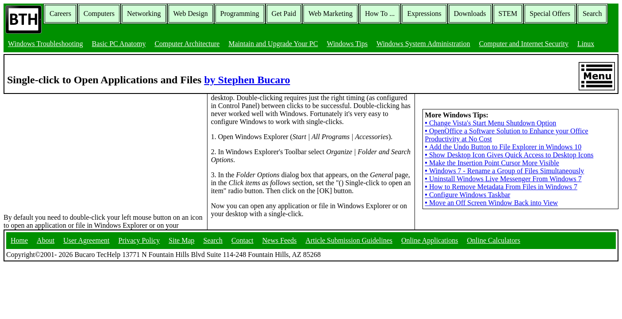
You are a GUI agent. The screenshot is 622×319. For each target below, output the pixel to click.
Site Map (181, 240)
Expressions (424, 13)
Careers (60, 13)
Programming (239, 13)
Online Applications (429, 240)
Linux (585, 43)
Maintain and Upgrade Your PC (273, 43)
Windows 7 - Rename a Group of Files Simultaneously (504, 171)
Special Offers (550, 13)
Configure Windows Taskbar (467, 194)
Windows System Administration (423, 43)
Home (19, 240)
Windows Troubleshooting (45, 43)
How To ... (380, 13)
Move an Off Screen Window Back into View (491, 202)
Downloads (470, 13)
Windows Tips (347, 43)
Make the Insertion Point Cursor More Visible (492, 163)
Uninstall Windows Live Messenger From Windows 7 (503, 179)
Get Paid (284, 13)
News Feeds (279, 240)
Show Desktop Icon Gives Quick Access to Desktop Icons (509, 155)
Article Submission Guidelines (349, 240)
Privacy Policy (139, 240)
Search (592, 13)
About (45, 240)
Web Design (190, 13)
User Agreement (86, 240)
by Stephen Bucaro (247, 80)
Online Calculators (493, 240)
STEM (508, 13)
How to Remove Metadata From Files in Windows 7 (501, 187)
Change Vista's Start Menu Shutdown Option (490, 123)
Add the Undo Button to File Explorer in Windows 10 (503, 147)
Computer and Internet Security (523, 43)
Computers (99, 13)
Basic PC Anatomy (119, 43)
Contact (242, 240)
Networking (144, 13)
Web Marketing (330, 13)
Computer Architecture (186, 43)
